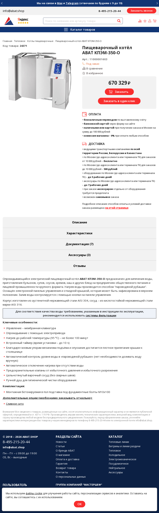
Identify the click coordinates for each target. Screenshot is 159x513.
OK (80, 504)
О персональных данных (71, 476)
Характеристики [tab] (79, 233)
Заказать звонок (142, 10)
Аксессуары (116, 472)
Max (59, 3)
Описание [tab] (79, 222)
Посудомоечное (119, 463)
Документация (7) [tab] (79, 244)
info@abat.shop (13, 11)
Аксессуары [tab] (79, 255)
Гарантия (61, 463)
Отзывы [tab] (79, 266)
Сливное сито (15, 403)
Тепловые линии (119, 442)
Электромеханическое (122, 459)
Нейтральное (117, 468)
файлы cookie (34, 493)
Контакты (62, 472)
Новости (61, 442)
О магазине (63, 455)
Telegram (72, 3)
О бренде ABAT (65, 450)
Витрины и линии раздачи (124, 446)
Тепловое (115, 450)
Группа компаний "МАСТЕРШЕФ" (79, 484)
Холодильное (117, 455)
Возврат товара (66, 468)
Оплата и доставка (67, 459)
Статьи (60, 446)
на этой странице (116, 207)
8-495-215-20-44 (110, 11)
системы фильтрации (101, 315)
